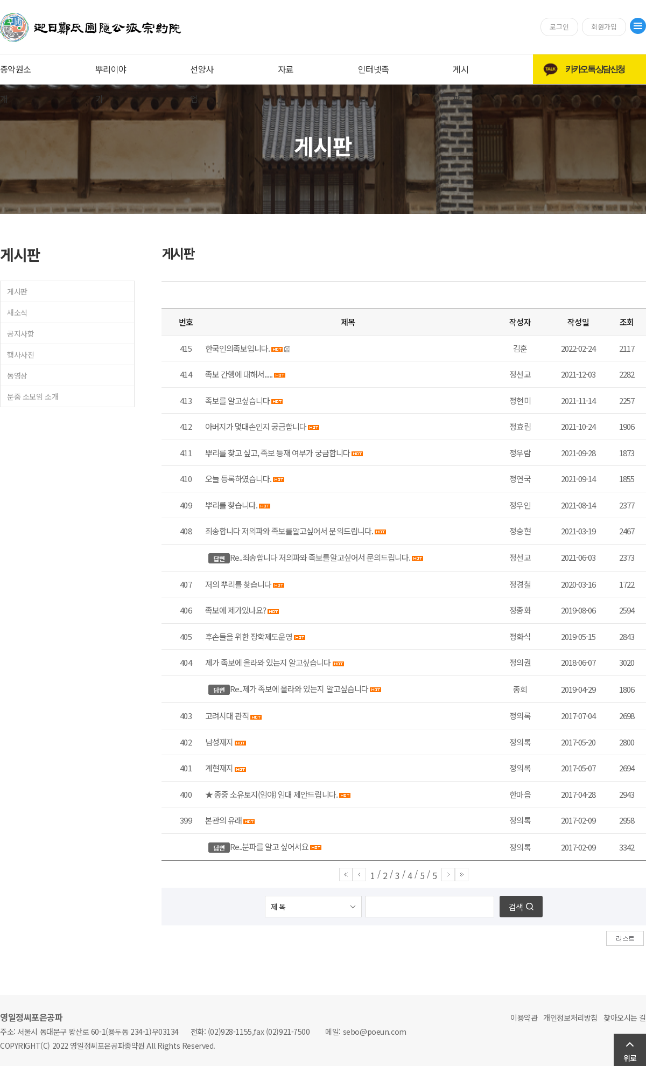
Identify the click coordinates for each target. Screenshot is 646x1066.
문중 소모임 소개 (32, 396)
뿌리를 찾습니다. (231, 505)
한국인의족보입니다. (237, 348)
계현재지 (219, 768)
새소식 (17, 312)
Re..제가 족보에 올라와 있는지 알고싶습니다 (299, 688)
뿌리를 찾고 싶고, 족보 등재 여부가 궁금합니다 (277, 452)
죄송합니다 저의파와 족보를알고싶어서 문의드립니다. (289, 531)
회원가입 (604, 27)
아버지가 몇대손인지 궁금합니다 (255, 426)
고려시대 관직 (227, 715)
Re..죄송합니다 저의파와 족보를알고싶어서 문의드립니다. (320, 557)
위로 (629, 1058)
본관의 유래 (223, 820)
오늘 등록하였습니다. (238, 478)
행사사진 (20, 354)
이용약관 (523, 1017)
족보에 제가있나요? (235, 610)
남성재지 (219, 742)
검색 (516, 906)
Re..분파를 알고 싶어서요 (269, 846)
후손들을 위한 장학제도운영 (248, 636)
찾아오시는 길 (624, 1017)
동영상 (17, 375)
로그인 (559, 27)
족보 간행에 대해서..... (238, 374)
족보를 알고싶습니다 (237, 400)
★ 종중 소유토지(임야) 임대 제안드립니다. (271, 794)
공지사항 (20, 333)
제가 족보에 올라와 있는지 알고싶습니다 (268, 662)
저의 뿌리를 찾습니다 (238, 584)
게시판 (17, 291)
